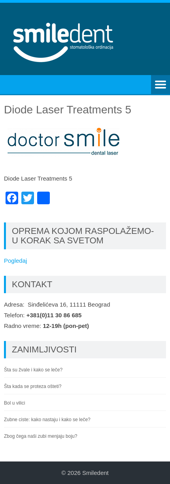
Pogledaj (15, 260)
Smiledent (95, 472)
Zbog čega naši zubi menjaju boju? (40, 436)
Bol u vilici (14, 403)
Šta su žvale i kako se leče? (33, 370)
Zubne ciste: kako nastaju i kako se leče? (47, 419)
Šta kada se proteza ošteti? (32, 386)
